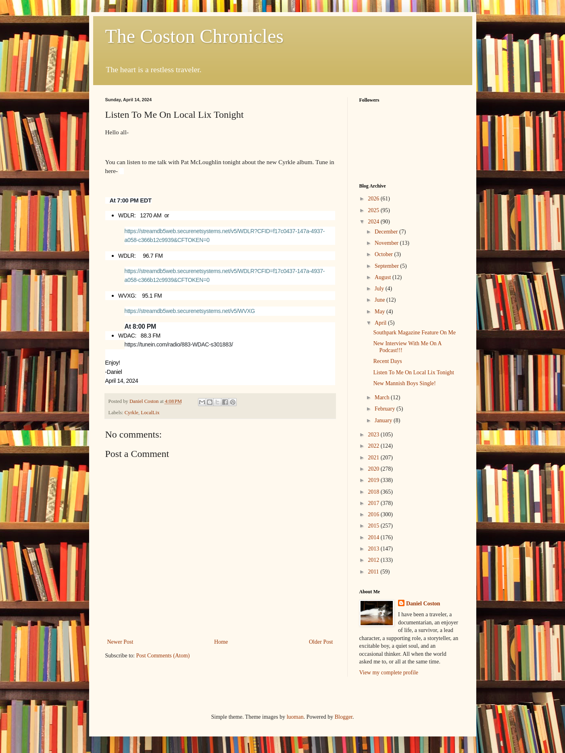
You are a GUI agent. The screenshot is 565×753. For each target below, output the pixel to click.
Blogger (343, 717)
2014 (374, 537)
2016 (374, 514)
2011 (374, 572)
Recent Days (387, 361)
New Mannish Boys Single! (404, 383)
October (384, 254)
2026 (374, 199)
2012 (374, 560)
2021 (374, 458)
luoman (295, 717)
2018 (374, 492)
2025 (374, 210)
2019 (374, 480)
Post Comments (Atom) (163, 656)
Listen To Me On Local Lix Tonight (413, 372)
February (385, 409)
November (387, 243)
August (383, 277)
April (381, 323)
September (387, 266)
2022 (374, 446)
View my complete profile (389, 673)
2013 (374, 549)
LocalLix (150, 412)
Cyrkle (131, 412)
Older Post (321, 642)
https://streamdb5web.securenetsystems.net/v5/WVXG (190, 311)
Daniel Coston (423, 604)
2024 (374, 222)
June (380, 300)
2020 (374, 469)
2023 (374, 435)
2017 (374, 503)
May (380, 312)
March (383, 397)
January (384, 420)
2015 (374, 526)
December (387, 232)
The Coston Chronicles (194, 36)
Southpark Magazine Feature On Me (414, 333)
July (380, 289)
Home (221, 642)
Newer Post (120, 642)
